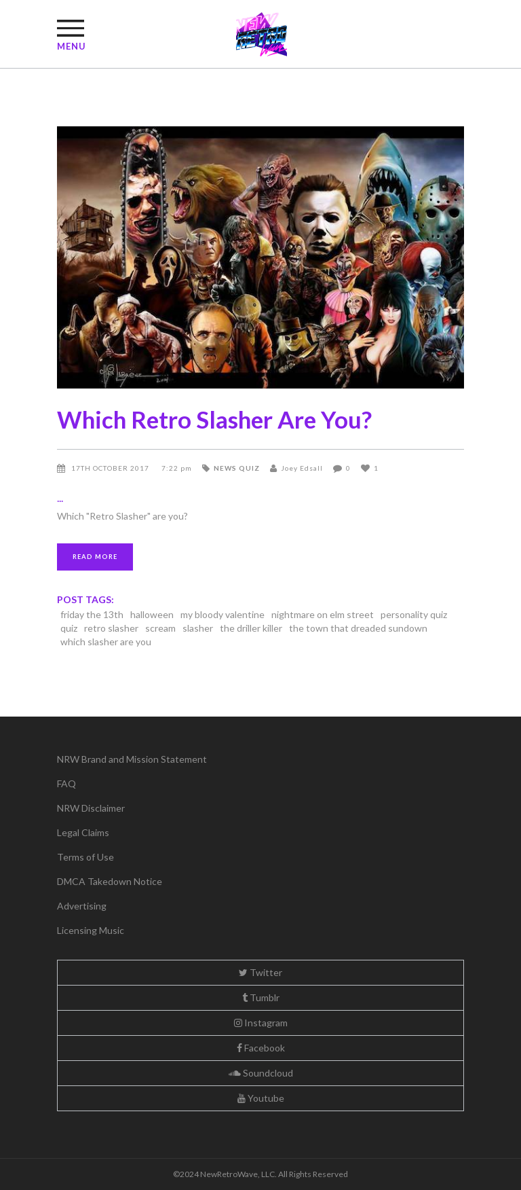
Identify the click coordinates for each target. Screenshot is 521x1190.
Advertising (82, 906)
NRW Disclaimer (91, 808)
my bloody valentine (222, 614)
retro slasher (111, 628)
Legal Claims (83, 832)
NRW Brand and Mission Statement (132, 759)
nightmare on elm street (322, 614)
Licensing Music (90, 930)
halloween (152, 614)
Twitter (260, 972)
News (225, 468)
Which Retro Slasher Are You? (214, 419)
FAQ (66, 783)
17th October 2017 (111, 468)
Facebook (261, 1047)
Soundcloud (261, 1073)
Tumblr (260, 997)
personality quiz (414, 614)
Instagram (261, 1022)
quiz (68, 628)
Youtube (260, 1098)
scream (160, 628)
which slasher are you (105, 641)
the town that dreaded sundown (358, 628)
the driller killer (251, 628)
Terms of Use (85, 857)
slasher (197, 628)
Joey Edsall (302, 468)
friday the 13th (91, 614)
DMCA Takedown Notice (109, 881)
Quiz (249, 468)
